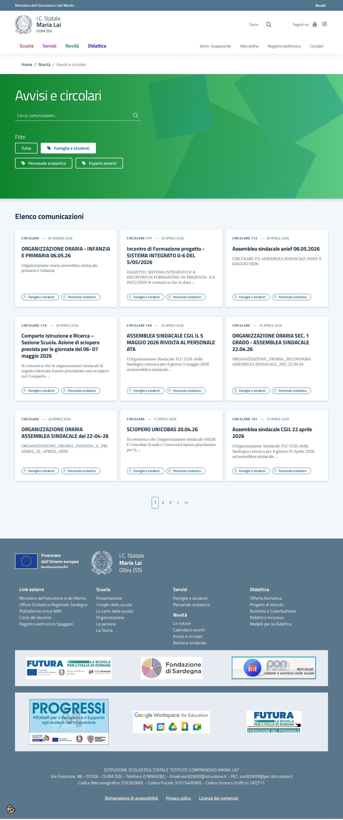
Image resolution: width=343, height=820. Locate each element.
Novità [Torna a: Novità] (44, 65)
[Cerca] (135, 116)
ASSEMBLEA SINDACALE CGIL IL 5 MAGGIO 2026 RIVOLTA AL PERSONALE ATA (171, 343)
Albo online (249, 46)
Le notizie (182, 624)
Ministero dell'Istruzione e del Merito (52, 599)
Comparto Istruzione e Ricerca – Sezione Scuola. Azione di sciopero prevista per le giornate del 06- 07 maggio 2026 (60, 346)
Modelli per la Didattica (271, 625)
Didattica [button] (97, 45)
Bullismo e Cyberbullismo (273, 612)
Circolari (316, 46)
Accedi (320, 5)
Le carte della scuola (114, 612)
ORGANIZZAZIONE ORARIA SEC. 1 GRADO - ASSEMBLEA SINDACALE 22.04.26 (270, 343)
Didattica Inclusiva (267, 618)
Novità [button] (74, 47)
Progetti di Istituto (267, 605)
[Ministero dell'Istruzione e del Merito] (44, 5)
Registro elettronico (284, 46)
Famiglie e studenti (190, 599)
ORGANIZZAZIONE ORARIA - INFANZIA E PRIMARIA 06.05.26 (65, 253)
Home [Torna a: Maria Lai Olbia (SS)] (26, 65)
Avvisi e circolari (188, 637)
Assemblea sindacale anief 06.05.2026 (276, 250)
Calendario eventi (189, 631)
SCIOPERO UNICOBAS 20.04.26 (162, 430)
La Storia (104, 631)
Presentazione (109, 599)
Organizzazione (110, 618)
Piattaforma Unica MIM (40, 612)
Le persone (106, 625)
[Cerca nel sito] (268, 24)
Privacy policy (178, 799)
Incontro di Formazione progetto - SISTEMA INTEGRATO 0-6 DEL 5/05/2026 (165, 256)
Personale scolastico (191, 605)
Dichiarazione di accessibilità (131, 799)
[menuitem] (26, 46)
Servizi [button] (49, 45)
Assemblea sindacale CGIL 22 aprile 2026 (272, 433)
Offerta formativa (266, 599)
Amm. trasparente (215, 46)
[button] (69, 672)
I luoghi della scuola (114, 605)
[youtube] (314, 24)
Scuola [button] (26, 45)
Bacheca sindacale (189, 643)
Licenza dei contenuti (218, 799)
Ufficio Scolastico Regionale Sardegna (53, 605)
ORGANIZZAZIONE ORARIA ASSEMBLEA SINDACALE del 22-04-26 (65, 433)
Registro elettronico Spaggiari (46, 625)
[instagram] (324, 24)
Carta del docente (35, 618)
